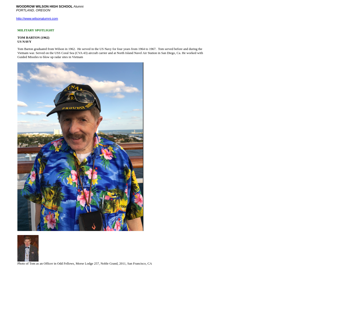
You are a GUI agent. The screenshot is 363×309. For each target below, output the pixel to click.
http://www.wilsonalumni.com (37, 18)
